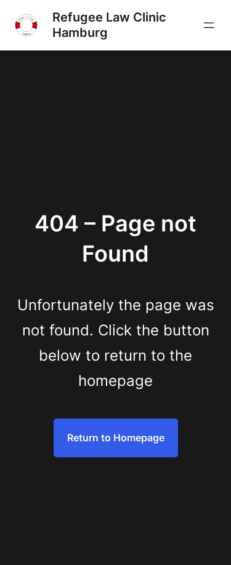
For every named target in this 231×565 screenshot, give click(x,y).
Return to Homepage (115, 437)
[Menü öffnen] (208, 25)
